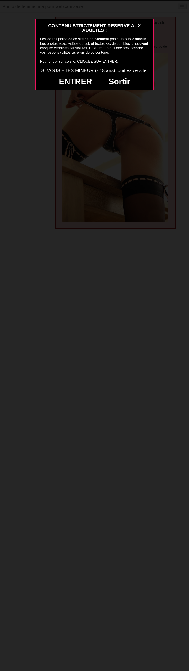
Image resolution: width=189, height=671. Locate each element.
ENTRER (75, 81)
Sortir (119, 81)
